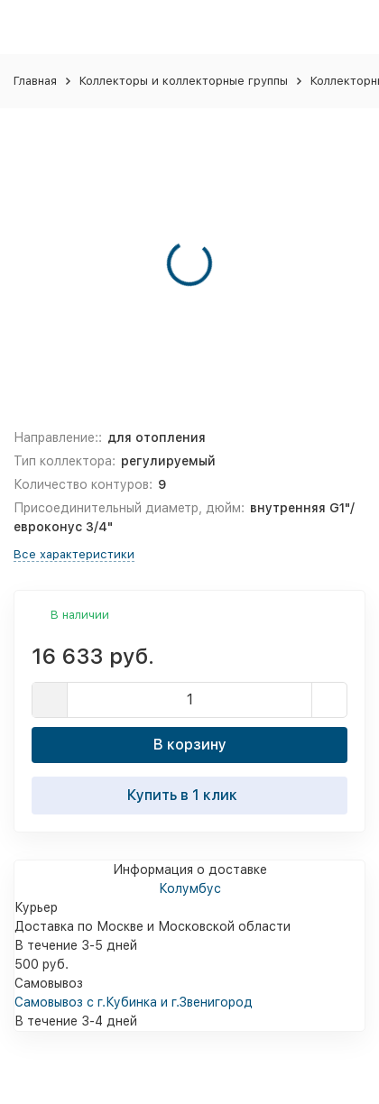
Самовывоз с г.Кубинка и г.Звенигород (133, 1002)
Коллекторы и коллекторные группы (183, 80)
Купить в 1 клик (189, 795)
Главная (35, 80)
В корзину (189, 744)
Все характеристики (74, 554)
